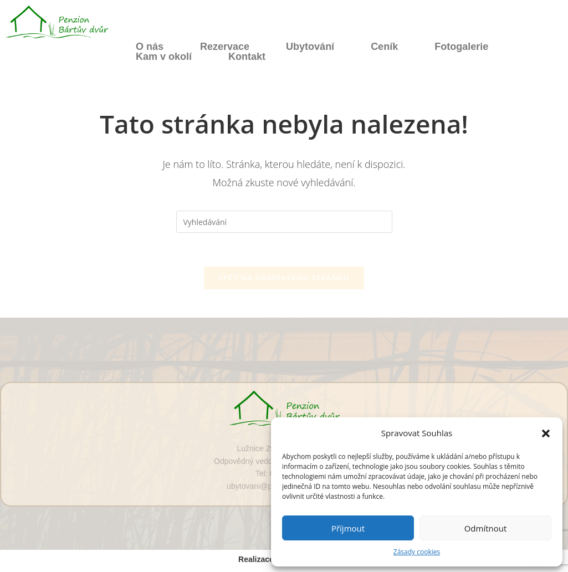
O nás (149, 47)
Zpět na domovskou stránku (283, 278)
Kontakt (246, 57)
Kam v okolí (164, 57)
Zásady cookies (416, 551)
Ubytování (310, 47)
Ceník (384, 47)
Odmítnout (485, 528)
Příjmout (348, 528)
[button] (545, 433)
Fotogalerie (461, 47)
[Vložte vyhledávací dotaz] (284, 222)
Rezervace (224, 47)
